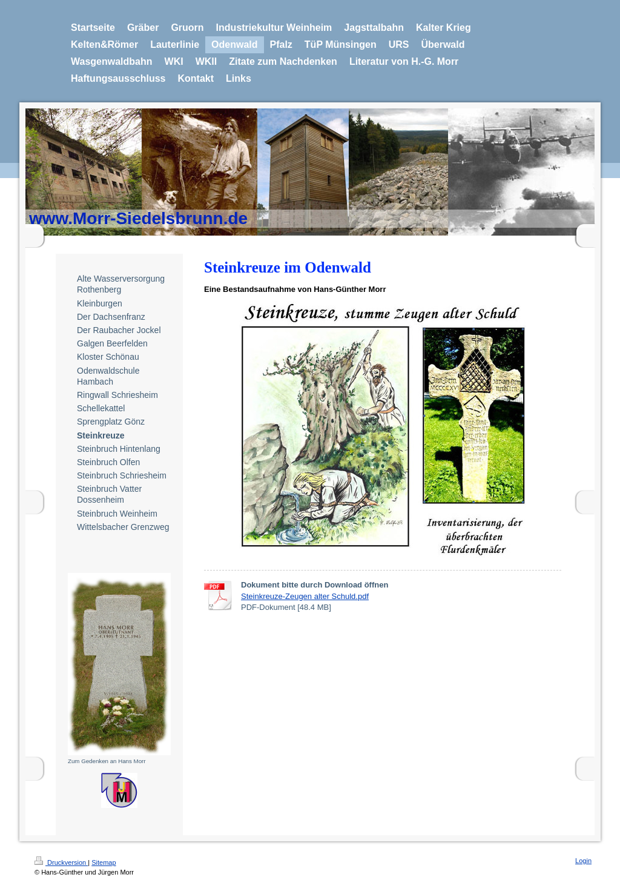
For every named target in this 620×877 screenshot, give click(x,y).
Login (583, 860)
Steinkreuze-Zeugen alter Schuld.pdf (305, 596)
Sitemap (103, 862)
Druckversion (61, 862)
